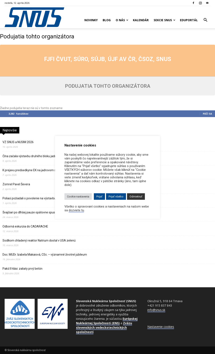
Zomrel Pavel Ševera (16, 184)
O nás (122, 20)
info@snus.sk (156, 310)
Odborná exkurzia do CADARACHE (25, 226)
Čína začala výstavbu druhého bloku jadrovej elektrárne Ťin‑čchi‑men (48, 156)
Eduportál (189, 20)
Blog (107, 20)
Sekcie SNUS (164, 20)
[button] (205, 20)
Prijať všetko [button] (116, 196)
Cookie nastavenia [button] (78, 196)
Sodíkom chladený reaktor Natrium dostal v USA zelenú (39, 240)
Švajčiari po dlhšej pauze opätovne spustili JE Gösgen (38, 212)
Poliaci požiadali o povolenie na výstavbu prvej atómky (38, 198)
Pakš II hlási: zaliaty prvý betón (22, 268)
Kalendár (141, 20)
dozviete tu (76, 210)
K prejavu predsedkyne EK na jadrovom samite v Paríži (38, 170)
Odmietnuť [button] (136, 196)
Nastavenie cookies (160, 327)
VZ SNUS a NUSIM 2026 (18, 142)
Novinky (91, 20)
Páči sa (207, 113)
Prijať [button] (99, 196)
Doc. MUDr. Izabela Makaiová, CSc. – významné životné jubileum (45, 254)
